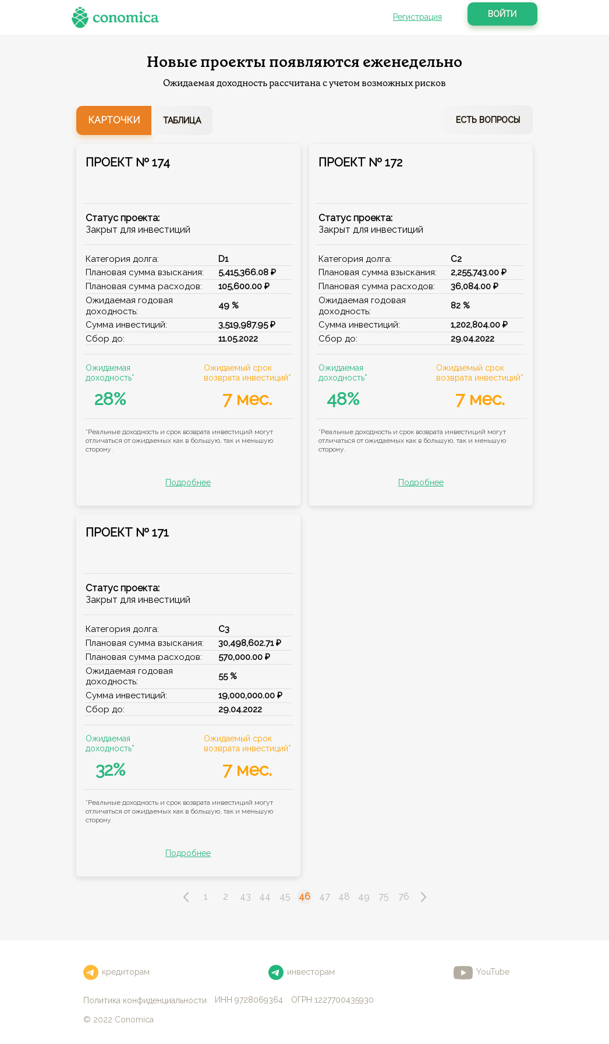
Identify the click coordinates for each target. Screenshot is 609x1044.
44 (265, 896)
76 (403, 896)
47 (324, 896)
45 (285, 896)
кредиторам (116, 972)
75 (383, 896)
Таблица (182, 120)
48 (344, 896)
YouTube (481, 972)
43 (245, 896)
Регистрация (417, 17)
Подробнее (188, 482)
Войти (502, 14)
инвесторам (301, 972)
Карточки (114, 120)
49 (364, 896)
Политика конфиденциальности (145, 1000)
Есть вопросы (488, 120)
